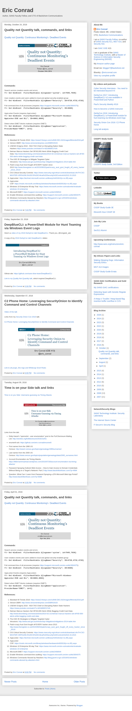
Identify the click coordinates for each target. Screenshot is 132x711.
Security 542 (99, 44)
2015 (99, 371)
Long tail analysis (101, 129)
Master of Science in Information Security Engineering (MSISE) (109, 57)
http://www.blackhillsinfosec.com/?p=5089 (25, 477)
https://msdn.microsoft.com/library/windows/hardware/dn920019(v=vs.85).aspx (46, 184)
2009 (99, 389)
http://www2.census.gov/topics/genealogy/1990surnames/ (39, 449)
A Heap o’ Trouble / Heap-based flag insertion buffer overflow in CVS (109, 300)
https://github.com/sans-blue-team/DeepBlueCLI (33, 273)
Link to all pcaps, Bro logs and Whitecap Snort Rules (25, 368)
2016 (99, 345)
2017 (99, 341)
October (102, 348)
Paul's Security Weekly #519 (106, 104)
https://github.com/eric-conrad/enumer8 (35, 443)
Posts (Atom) (50, 689)
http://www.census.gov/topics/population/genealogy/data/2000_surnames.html (47, 455)
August (102, 362)
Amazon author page (106, 64)
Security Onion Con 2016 (26, 317)
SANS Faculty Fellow (109, 39)
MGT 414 (117, 42)
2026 (99, 315)
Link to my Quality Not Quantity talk (18, 278)
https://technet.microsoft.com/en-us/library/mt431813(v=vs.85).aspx (46, 178)
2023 (99, 322)
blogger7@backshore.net (113, 68)
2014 (99, 374)
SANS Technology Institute (106, 54)
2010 (99, 385)
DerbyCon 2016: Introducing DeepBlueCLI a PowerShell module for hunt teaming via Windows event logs (110, 115)
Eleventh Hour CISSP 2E (104, 212)
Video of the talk (10, 312)
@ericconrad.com (109, 72)
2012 (99, 382)
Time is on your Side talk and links (29, 387)
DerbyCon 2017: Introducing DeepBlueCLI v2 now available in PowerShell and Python (108, 97)
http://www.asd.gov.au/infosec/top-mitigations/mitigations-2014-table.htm (47, 162)
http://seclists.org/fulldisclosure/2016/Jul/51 (30, 439)
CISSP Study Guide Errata (105, 271)
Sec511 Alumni (100, 230)
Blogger (79, 705)
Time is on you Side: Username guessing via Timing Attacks (28, 395)
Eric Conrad (17, 10)
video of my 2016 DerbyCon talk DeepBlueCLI (30, 233)
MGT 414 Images (101, 267)
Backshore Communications (111, 35)
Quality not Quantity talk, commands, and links (38, 30)
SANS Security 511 (104, 42)
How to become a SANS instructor (108, 109)
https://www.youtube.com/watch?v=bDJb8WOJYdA (37, 148)
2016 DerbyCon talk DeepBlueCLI (28, 238)
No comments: (40, 210)
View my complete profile (104, 75)
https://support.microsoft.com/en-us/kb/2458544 (42, 192)
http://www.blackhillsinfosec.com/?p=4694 (60, 470)
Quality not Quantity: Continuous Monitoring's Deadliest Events (35, 37)
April (101, 366)
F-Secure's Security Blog (104, 425)
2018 (99, 337)
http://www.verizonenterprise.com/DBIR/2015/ (40, 143)
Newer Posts (10, 681)
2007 (99, 397)
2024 (99, 318)
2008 (99, 393)
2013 (99, 378)
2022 (99, 326)
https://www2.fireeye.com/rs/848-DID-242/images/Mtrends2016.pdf (57, 140)
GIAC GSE (102, 48)
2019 (99, 334)
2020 (99, 330)
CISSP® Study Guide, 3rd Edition (108, 163)
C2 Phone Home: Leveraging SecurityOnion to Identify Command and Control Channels (43, 302)
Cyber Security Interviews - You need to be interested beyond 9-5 (110, 89)
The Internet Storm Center (105, 420)
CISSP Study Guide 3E (104, 207)
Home (45, 681)
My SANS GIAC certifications (106, 287)
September (104, 358)
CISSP (97, 226)
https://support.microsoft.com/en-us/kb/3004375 (59, 106)
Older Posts (79, 681)
